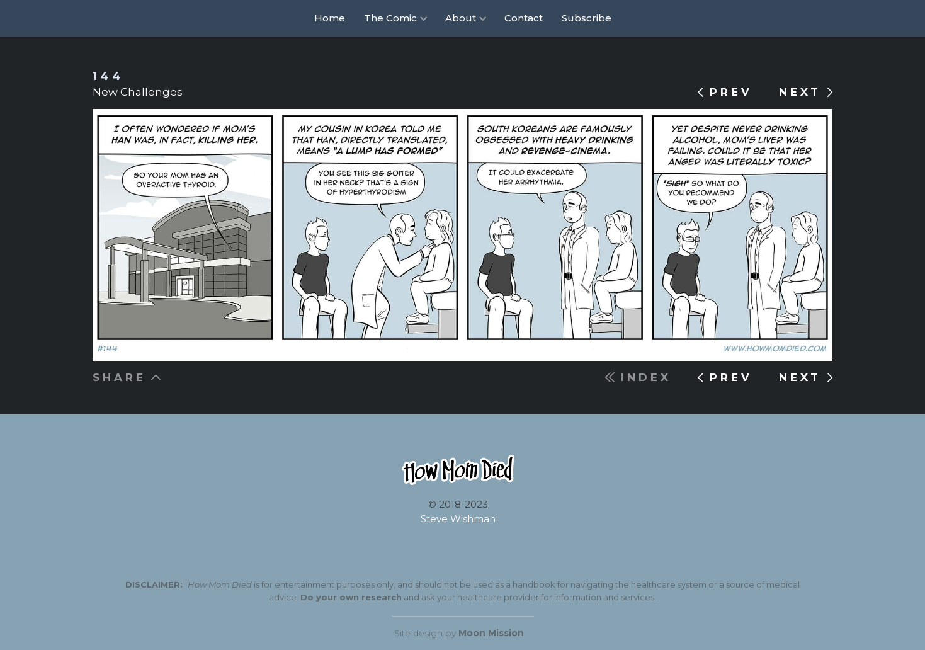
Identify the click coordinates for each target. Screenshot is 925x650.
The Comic (390, 18)
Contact (523, 18)
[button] (395, 18)
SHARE (119, 377)
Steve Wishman (458, 519)
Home (329, 18)
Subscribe (586, 18)
